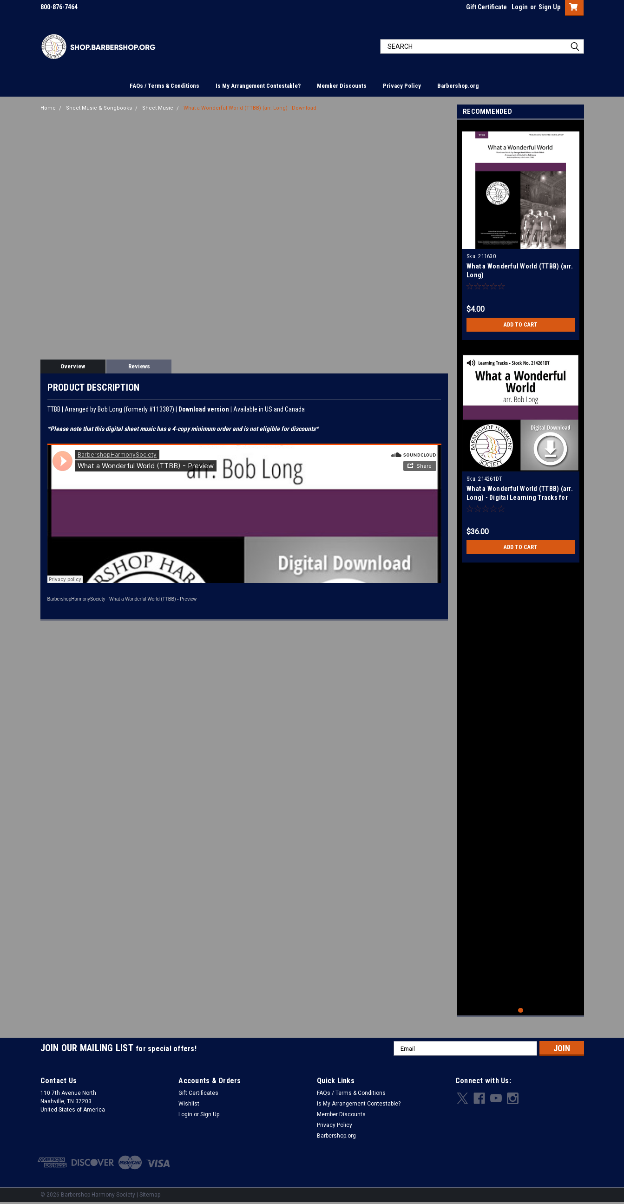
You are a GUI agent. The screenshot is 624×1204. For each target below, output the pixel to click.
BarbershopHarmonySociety (76, 599)
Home (48, 108)
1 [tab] (520, 1010)
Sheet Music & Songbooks (99, 108)
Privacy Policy (402, 85)
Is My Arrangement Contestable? (258, 85)
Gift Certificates (198, 1093)
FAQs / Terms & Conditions (164, 85)
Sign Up (549, 7)
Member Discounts (342, 85)
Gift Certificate (486, 7)
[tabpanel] (520, 232)
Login (520, 7)
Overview (72, 366)
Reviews (139, 366)
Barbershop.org (458, 85)
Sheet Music (157, 108)
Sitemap (149, 1194)
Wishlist (188, 1103)
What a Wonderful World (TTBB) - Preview (153, 599)
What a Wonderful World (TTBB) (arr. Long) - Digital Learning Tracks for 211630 (519, 497)
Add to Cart (520, 324)
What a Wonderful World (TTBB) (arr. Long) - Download (250, 108)
